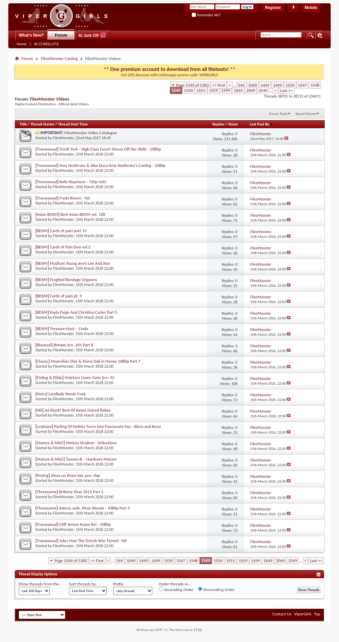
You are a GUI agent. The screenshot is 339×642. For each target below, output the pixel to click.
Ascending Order (176, 589)
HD (39, 410)
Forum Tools (278, 114)
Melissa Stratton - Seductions (91, 442)
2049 (250, 90)
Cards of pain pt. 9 (66, 295)
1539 (290, 85)
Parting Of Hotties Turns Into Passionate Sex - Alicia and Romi (107, 426)
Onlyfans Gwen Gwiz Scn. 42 (89, 377)
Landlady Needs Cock (67, 393)
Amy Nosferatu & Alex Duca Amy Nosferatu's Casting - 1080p (112, 165)
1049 (252, 85)
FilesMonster (63, 138)
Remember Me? (206, 15)
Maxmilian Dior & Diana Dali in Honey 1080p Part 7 (95, 361)
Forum (61, 35)
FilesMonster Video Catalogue (90, 132)
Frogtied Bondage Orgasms (73, 279)
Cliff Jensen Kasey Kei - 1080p (85, 524)
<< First (218, 85)
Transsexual (47, 149)
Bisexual (44, 344)
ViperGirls (302, 613)
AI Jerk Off (92, 35)
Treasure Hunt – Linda (69, 328)
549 (241, 85)
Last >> (286, 90)
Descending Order (216, 589)
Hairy (41, 393)
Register (273, 7)
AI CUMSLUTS (46, 44)
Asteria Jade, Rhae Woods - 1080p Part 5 (94, 507)
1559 (213, 90)
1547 (302, 85)
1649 (238, 90)
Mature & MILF (50, 442)
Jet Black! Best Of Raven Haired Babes (78, 410)
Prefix (118, 583)
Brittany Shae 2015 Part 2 (81, 491)
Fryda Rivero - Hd (74, 197)
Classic (42, 361)
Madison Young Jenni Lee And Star (80, 263)
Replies (218, 124)
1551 (200, 90)
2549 (263, 90)
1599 (225, 90)
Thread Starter (43, 124)
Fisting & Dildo (49, 377)
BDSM (42, 230)
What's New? (31, 35)
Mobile (311, 7)
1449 (265, 85)
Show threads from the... (40, 583)
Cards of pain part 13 (68, 230)
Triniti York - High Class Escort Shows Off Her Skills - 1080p (110, 149)
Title (23, 124)
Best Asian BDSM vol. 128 (82, 214)
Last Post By (261, 124)
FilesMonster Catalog (59, 58)
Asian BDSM (47, 214)
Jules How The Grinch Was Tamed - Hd (92, 540)
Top (317, 613)
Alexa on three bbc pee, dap (75, 475)
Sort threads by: (83, 583)
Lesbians (44, 426)
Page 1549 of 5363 (192, 85)
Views (233, 124)
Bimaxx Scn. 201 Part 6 (73, 344)
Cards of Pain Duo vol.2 (70, 246)
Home (21, 44)
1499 (277, 85)
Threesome (46, 491)
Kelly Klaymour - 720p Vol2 (82, 181)
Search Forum (306, 114)
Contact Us (281, 613)
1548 (314, 85)
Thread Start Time (73, 124)
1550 (188, 90)
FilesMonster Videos (49, 99)
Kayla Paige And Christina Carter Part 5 (83, 312)
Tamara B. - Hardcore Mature (91, 459)
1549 (176, 90)
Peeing (42, 475)
